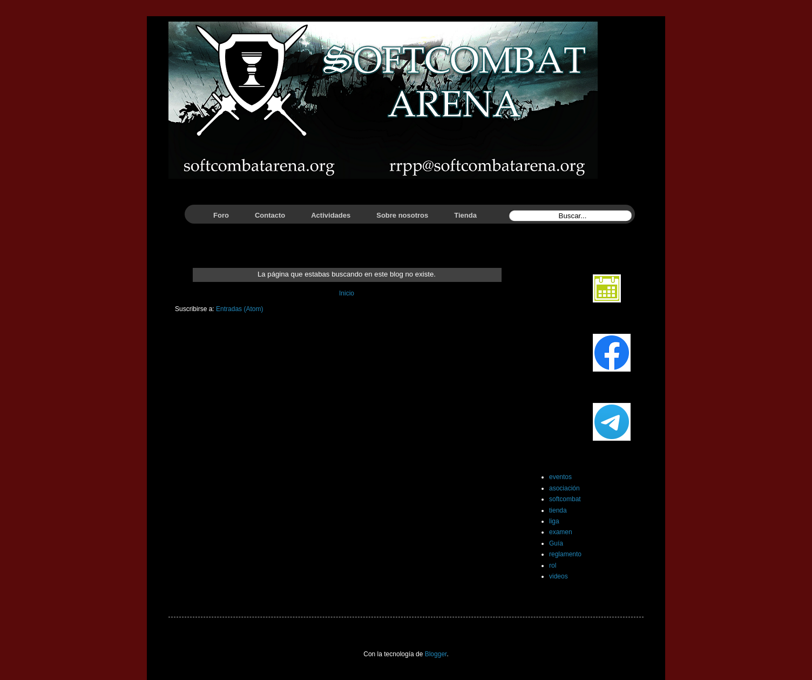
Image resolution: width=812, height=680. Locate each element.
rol (552, 565)
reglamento (565, 554)
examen (560, 532)
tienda (558, 510)
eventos (560, 477)
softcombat (565, 499)
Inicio (346, 293)
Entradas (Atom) (239, 309)
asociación (564, 488)
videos (558, 576)
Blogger (436, 654)
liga (554, 521)
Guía (556, 543)
